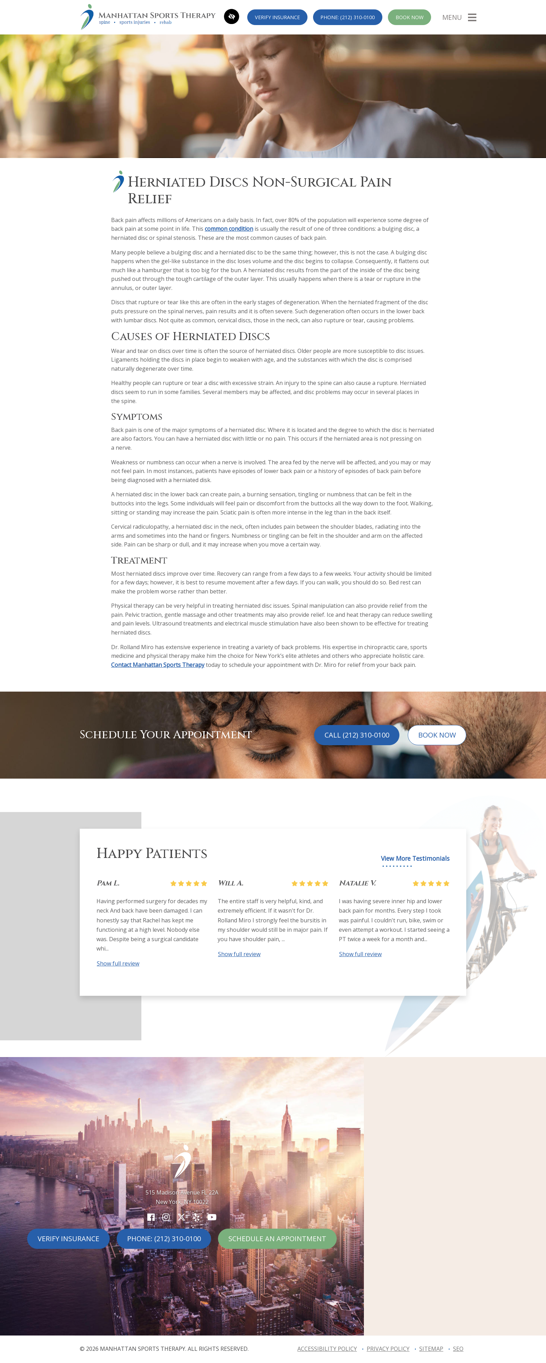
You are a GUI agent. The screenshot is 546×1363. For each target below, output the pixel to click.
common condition (229, 229)
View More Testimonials (415, 858)
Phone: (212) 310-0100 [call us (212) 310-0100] (347, 17)
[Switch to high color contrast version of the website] (231, 17)
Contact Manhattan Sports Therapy (157, 665)
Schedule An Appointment (277, 1238)
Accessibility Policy (327, 1349)
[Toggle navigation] (459, 17)
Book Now (409, 17)
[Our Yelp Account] (196, 1217)
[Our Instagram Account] (165, 1217)
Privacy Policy (388, 1349)
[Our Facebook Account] (151, 1217)
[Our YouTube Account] (211, 1217)
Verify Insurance (277, 17)
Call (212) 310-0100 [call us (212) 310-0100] (357, 735)
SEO (458, 1349)
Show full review (118, 963)
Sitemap (431, 1349)
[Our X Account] (181, 1217)
